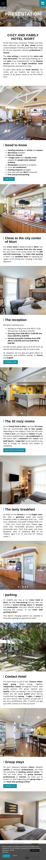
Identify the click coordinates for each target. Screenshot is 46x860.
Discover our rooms (14, 450)
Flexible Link (10, 362)
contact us (10, 786)
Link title (9, 179)
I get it (6, 856)
